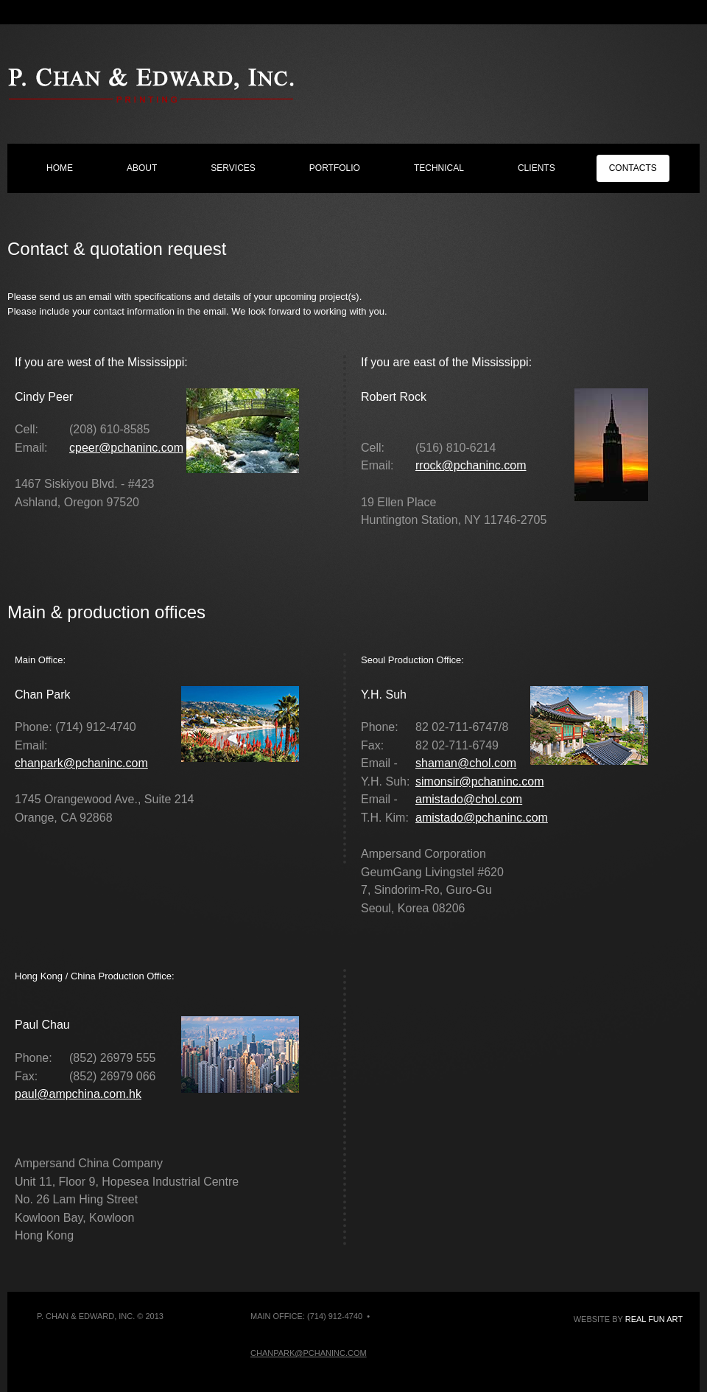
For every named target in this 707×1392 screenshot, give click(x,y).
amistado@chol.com (468, 799)
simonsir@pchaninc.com (479, 781)
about (142, 168)
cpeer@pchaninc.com (126, 447)
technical (439, 168)
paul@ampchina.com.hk (78, 1094)
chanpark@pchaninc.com (81, 763)
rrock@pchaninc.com (471, 465)
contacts (633, 168)
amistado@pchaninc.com (481, 817)
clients (536, 168)
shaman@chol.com (465, 763)
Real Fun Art (654, 1319)
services (233, 168)
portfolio (334, 168)
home (59, 168)
